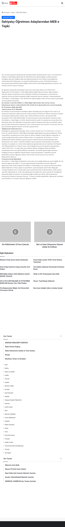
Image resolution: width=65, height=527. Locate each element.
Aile (6, 410)
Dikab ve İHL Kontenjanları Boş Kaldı (46, 274)
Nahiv (7, 368)
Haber (13, 12)
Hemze (7, 403)
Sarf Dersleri (9, 393)
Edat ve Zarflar (10, 372)
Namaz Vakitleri (10, 414)
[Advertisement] (32, 48)
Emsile (7, 389)
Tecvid (7, 379)
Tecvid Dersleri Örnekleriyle (14, 446)
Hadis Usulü (9, 442)
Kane (6, 428)
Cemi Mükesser (10, 417)
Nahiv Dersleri (9, 425)
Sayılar (7, 396)
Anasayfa (6, 12)
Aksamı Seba (9, 386)
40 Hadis (8, 453)
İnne (6, 432)
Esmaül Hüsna (10, 435)
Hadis (7, 375)
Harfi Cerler (9, 407)
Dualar (7, 382)
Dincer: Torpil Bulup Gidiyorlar (44, 281)
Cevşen (7, 439)
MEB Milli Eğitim (21, 12)
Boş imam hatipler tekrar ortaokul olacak (47, 288)
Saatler (7, 421)
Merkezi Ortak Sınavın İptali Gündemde (14, 260)
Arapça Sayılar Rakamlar (13, 400)
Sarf (6, 365)
